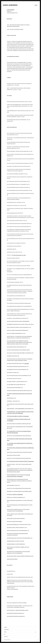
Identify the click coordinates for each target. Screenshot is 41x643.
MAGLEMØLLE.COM (13, 212)
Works (5, 627)
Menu (36, 5)
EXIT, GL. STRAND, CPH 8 (16, 494)
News (5, 631)
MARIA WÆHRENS (10, 5)
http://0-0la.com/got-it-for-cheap (19, 255)
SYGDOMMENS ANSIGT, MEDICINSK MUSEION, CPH (21, 461)
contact (6, 636)
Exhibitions (6, 629)
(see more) (27, 363)
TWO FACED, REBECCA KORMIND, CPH (19, 416)
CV (4, 634)
